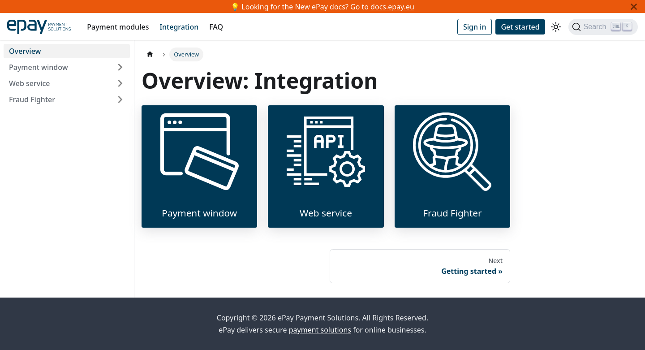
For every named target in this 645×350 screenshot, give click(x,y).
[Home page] (150, 54)
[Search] (603, 27)
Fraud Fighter (32, 99)
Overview (25, 51)
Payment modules (118, 27)
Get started (520, 27)
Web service (29, 83)
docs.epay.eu (392, 7)
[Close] (634, 6)
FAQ (216, 27)
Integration (178, 27)
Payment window (38, 67)
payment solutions (320, 330)
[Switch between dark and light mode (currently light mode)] (556, 27)
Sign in (474, 27)
